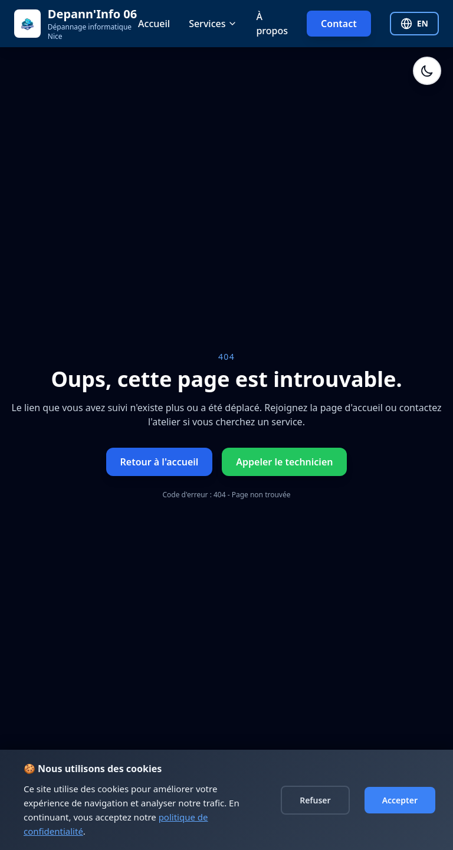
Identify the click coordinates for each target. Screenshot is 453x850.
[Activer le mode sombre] (427, 71)
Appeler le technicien (284, 461)
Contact (339, 23)
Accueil (154, 23)
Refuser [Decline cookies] (315, 800)
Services (213, 23)
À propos (272, 23)
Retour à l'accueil (159, 461)
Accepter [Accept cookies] (400, 800)
